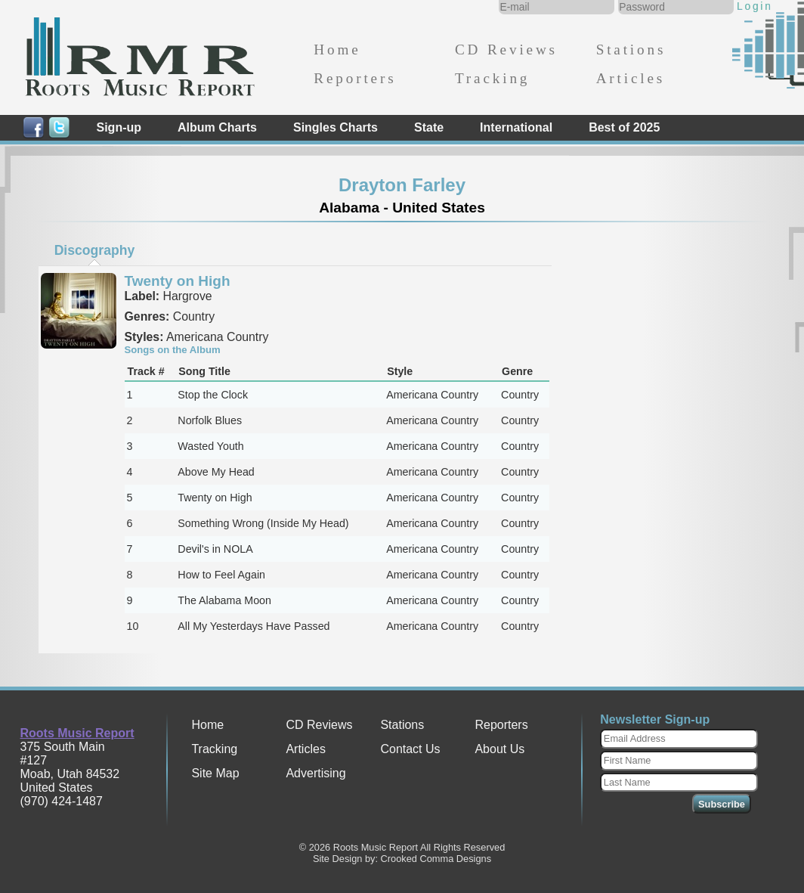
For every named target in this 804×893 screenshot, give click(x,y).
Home (337, 49)
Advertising (315, 773)
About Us (499, 749)
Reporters (355, 78)
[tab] (94, 250)
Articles (630, 78)
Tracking (492, 78)
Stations (631, 49)
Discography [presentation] (94, 250)
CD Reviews (506, 49)
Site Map (215, 773)
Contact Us (410, 749)
